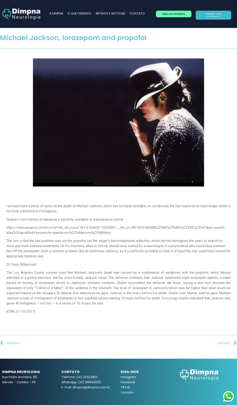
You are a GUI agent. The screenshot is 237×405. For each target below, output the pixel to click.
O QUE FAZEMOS (79, 13)
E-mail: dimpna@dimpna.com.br (85, 387)
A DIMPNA (56, 13)
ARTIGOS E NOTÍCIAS (110, 13)
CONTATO (137, 13)
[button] (173, 14)
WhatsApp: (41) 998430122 (81, 382)
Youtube (127, 392)
